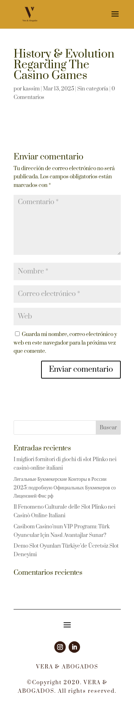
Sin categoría (92, 88)
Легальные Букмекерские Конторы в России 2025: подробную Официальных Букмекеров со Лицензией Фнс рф (65, 488)
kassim (31, 88)
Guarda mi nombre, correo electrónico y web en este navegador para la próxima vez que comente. (65, 343)
